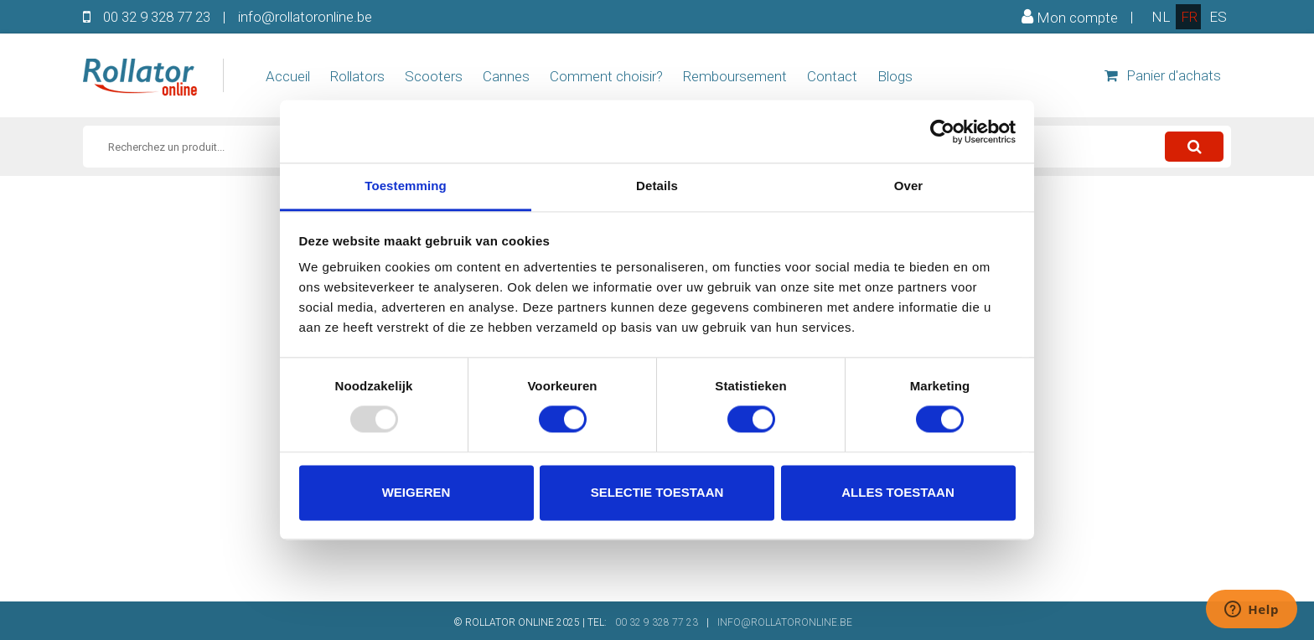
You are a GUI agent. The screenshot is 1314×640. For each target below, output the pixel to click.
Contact (832, 76)
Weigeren (416, 492)
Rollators (357, 76)
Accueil (288, 76)
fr (1189, 16)
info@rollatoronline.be (305, 16)
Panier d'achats (1162, 75)
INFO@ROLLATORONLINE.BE (784, 622)
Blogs (895, 76)
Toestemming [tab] (406, 185)
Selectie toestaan (657, 492)
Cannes (506, 76)
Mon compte (1070, 16)
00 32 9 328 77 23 (156, 16)
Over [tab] (908, 185)
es (1218, 16)
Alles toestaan (897, 492)
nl (1160, 16)
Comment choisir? (606, 76)
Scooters (434, 76)
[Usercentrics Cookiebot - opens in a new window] (942, 131)
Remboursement (735, 76)
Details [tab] (657, 185)
